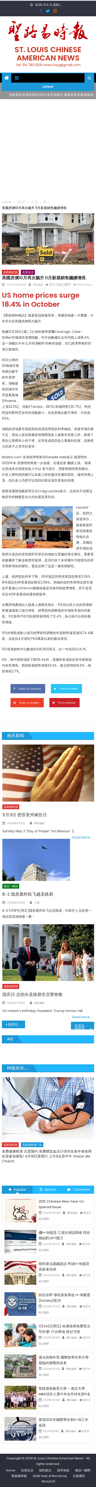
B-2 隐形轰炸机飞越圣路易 (27, 894)
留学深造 (63, 1470)
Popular (17, 1189)
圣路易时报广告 (32, 1144)
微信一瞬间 (11, 886)
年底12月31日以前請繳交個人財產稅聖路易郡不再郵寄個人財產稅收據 (84, 1026)
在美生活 (27, 272)
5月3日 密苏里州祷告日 (24, 815)
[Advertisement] (48, 149)
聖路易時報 (19, 1476)
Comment (78, 1189)
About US (48, 1481)
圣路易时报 (10, 272)
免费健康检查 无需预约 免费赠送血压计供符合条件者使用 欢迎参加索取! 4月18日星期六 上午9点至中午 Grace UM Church (47, 1156)
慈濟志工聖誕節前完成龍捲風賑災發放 (16, 1024)
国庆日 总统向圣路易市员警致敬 (32, 994)
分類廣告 (79, 1476)
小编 (36, 902)
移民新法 (45, 1470)
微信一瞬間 (82, 1470)
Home (10, 1470)
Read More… (82, 837)
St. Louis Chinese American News (48, 53)
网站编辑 (38, 285)
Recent (48, 1189)
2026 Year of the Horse (50, 1476)
